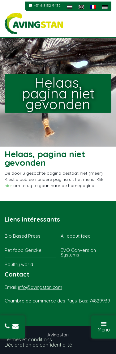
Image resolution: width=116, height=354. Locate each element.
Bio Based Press (23, 236)
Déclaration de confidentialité (38, 345)
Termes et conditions (28, 339)
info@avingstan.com (40, 287)
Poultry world (19, 264)
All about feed (76, 236)
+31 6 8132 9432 (45, 5)
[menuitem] (69, 6)
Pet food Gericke (23, 250)
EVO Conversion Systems (78, 252)
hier (8, 185)
